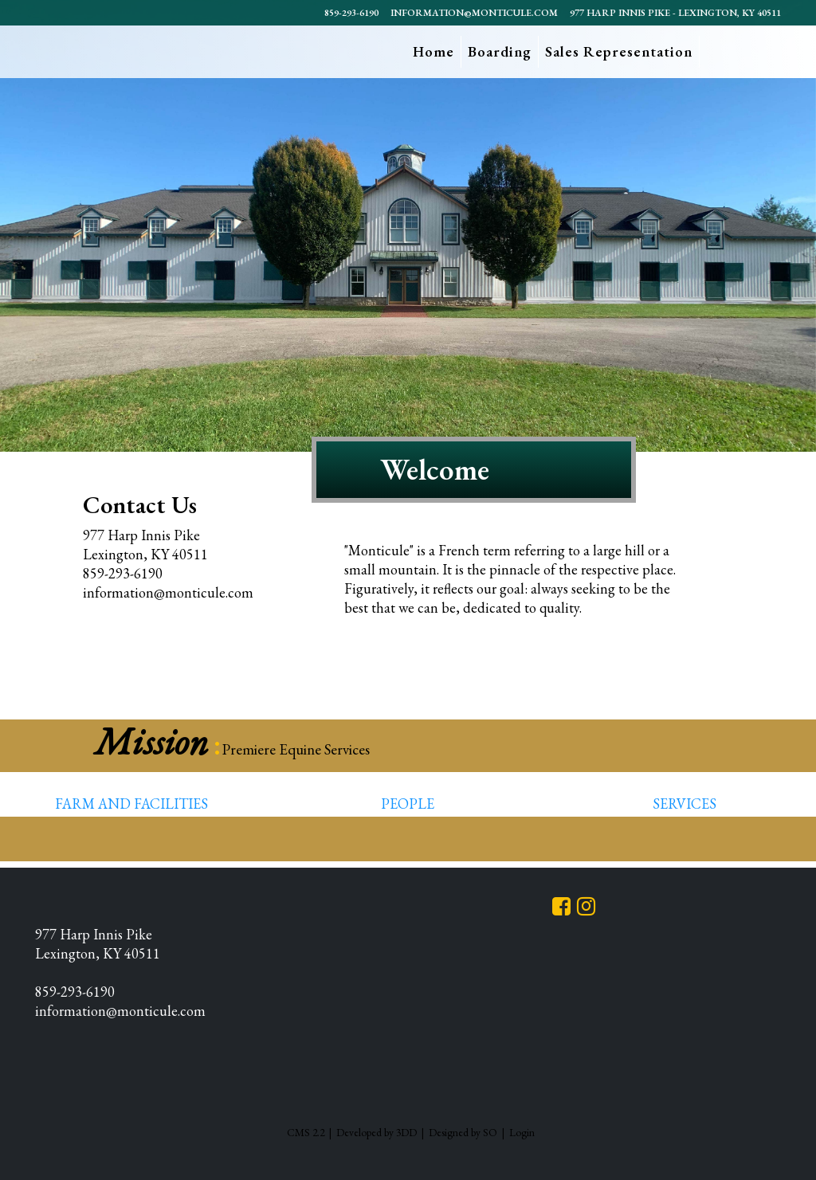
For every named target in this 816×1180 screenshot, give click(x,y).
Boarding (500, 51)
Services (684, 803)
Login (522, 1132)
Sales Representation (618, 51)
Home (433, 51)
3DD (406, 1132)
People (407, 803)
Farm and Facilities (131, 803)
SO (490, 1132)
